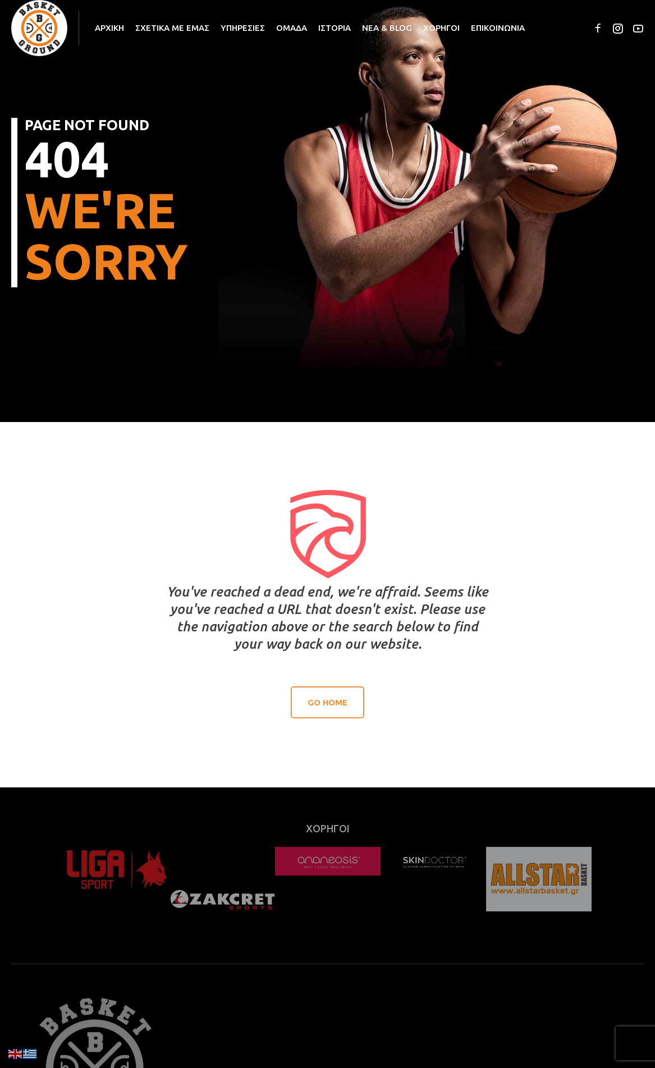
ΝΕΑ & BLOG (387, 28)
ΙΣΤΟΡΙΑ (334, 28)
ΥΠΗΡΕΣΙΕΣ (243, 28)
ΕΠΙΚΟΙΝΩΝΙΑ (498, 28)
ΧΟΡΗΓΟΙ (441, 28)
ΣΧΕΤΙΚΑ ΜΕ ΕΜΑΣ (172, 28)
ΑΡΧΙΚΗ (109, 28)
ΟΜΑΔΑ (291, 28)
